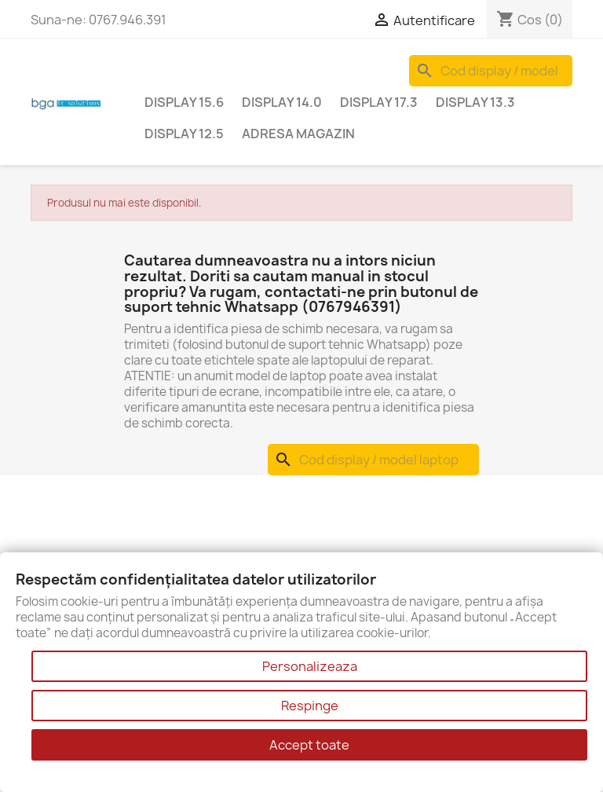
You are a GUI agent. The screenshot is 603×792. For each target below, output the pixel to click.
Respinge (309, 705)
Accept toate (309, 745)
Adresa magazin (298, 133)
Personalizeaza (309, 666)
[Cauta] (490, 70)
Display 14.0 (282, 102)
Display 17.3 (379, 102)
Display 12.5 (184, 133)
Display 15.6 (184, 102)
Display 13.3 (475, 102)
